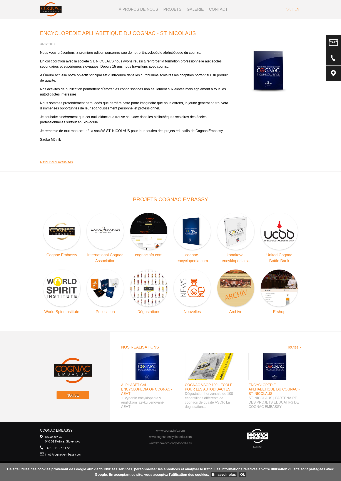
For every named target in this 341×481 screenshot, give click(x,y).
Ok (242, 474)
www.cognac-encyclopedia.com (170, 437)
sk (288, 9)
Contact (218, 9)
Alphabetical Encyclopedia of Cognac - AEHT (146, 389)
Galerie (195, 9)
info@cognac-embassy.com (63, 454)
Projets (172, 9)
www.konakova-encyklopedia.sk (170, 443)
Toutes (293, 347)
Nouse (73, 395)
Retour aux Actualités (56, 162)
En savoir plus (224, 474)
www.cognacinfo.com (170, 430)
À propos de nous (138, 9)
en (296, 9)
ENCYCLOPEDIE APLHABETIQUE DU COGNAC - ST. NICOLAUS (274, 389)
